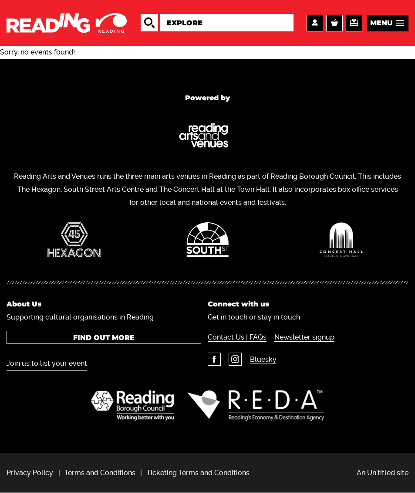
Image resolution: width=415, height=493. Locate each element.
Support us (354, 23)
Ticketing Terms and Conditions (198, 473)
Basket (334, 23)
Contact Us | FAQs (237, 337)
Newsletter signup (305, 337)
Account (315, 23)
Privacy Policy (30, 473)
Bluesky (263, 359)
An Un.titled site (382, 473)
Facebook (214, 359)
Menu (381, 23)
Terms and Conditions (99, 473)
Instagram (235, 359)
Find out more (104, 337)
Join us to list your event (47, 363)
